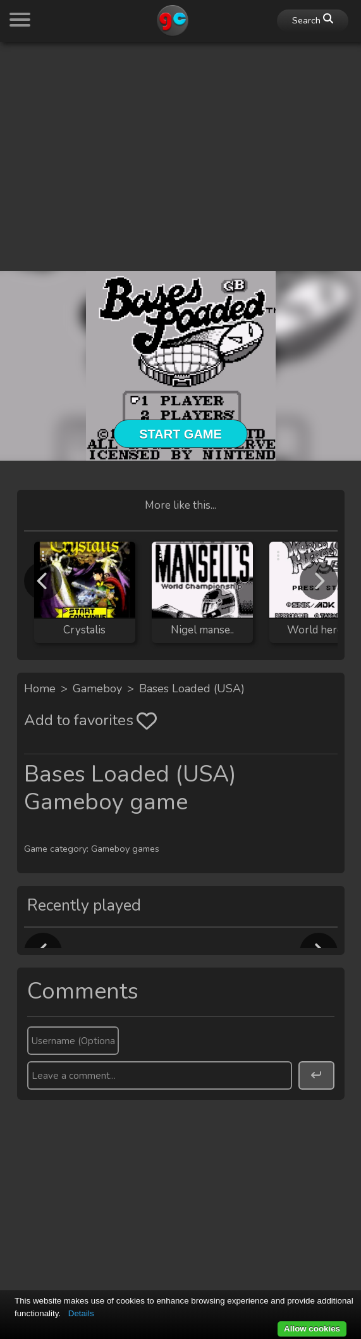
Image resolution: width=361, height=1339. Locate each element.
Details (81, 1313)
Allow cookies (312, 1328)
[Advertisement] (180, 140)
